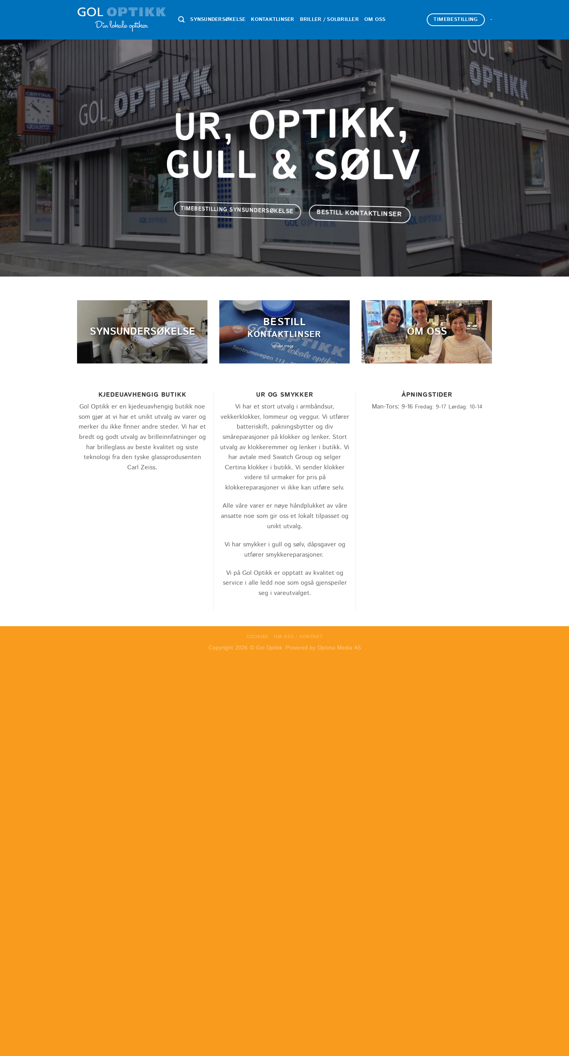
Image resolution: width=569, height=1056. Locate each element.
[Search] (181, 19)
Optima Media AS (339, 648)
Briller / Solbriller (329, 19)
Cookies (257, 636)
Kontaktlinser (272, 19)
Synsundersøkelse (217, 19)
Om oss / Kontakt (298, 636)
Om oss (375, 19)
